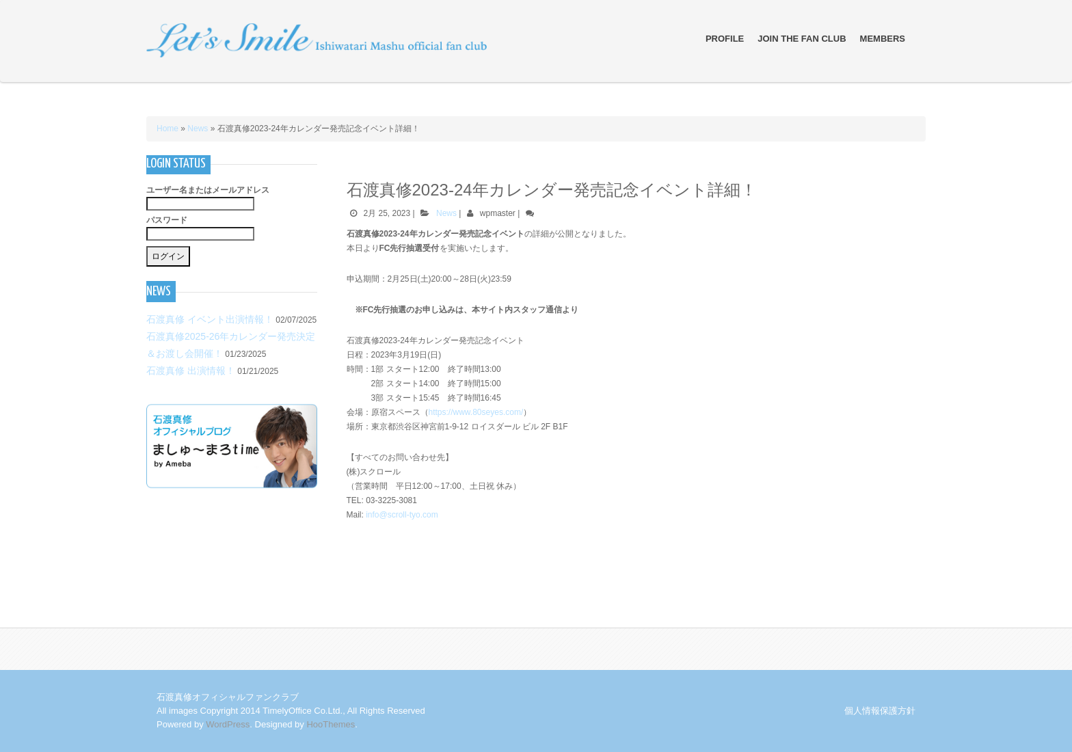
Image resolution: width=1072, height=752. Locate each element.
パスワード (166, 220)
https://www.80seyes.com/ (476, 412)
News (197, 128)
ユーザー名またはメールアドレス (207, 190)
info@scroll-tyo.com (402, 515)
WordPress (228, 724)
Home (167, 128)
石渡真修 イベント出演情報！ (209, 319)
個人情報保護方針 (879, 711)
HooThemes (330, 724)
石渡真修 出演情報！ (190, 370)
